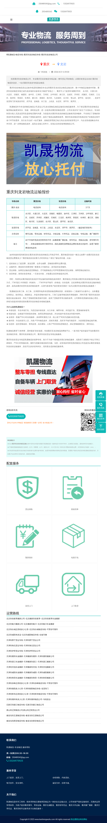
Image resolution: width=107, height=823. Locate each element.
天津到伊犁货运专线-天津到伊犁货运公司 (23, 651)
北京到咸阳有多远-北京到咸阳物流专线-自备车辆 (26, 634)
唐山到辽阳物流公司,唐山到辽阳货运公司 (23, 710)
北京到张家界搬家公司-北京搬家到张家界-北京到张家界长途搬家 (33, 618)
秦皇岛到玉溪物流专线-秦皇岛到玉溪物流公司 (25, 715)
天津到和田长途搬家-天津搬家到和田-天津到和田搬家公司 (30, 677)
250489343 (44, 11)
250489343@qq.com (20, 757)
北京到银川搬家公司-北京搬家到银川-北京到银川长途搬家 (30, 624)
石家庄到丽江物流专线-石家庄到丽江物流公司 (25, 704)
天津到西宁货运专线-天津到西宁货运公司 (23, 640)
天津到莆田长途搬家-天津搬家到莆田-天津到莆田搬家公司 (30, 656)
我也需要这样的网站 (79, 819)
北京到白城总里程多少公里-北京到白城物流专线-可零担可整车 (32, 629)
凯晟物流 (11, 54)
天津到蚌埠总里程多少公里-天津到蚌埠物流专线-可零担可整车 (32, 694)
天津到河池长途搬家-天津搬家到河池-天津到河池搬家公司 (30, 667)
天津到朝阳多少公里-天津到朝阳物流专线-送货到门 (27, 688)
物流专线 (19, 54)
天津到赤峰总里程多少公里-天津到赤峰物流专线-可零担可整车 (32, 683)
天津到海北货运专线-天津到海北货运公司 (23, 645)
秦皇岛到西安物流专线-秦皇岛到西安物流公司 (25, 721)
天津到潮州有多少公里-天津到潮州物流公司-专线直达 (28, 699)
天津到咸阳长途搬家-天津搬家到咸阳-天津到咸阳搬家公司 (30, 672)
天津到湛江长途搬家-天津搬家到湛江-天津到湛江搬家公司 (30, 661)
